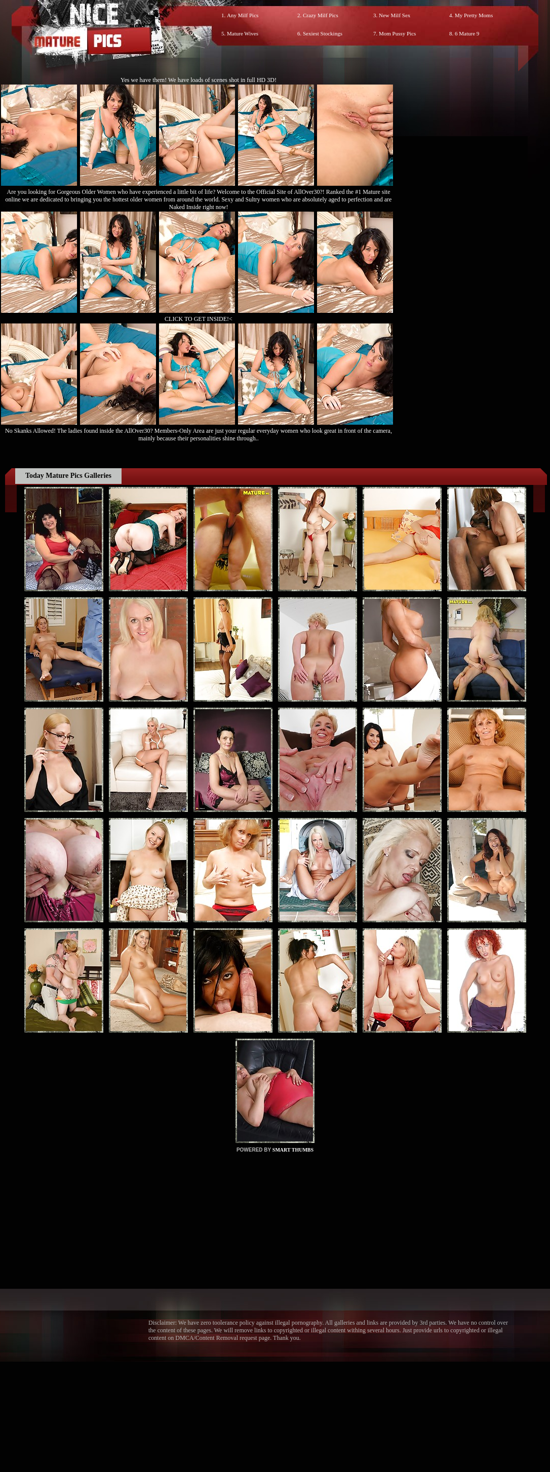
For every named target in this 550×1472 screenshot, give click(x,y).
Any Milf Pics (242, 15)
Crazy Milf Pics (320, 15)
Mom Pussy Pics (397, 33)
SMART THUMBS (292, 1150)
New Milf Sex (394, 15)
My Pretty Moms (474, 15)
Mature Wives (242, 33)
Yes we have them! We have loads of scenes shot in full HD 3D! (199, 80)
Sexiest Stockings (322, 33)
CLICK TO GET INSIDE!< (198, 318)
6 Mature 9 (467, 33)
